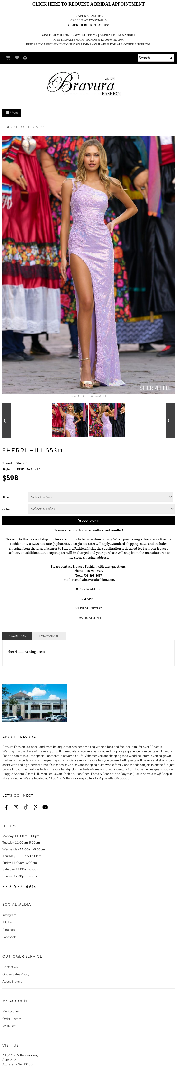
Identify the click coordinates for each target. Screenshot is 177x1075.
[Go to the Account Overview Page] (25, 58)
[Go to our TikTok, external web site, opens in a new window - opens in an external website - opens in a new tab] (25, 807)
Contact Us (10, 967)
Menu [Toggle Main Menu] (12, 113)
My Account (10, 1011)
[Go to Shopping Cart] (8, 58)
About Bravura (12, 981)
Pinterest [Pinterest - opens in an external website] (8, 930)
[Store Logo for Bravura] (88, 84)
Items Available (48, 636)
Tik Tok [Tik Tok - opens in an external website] (7, 922)
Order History (11, 1019)
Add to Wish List (88, 589)
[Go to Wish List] (17, 58)
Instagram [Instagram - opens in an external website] (9, 915)
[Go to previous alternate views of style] (6, 420)
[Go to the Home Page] (7, 127)
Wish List (8, 1026)
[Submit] (171, 58)
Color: (6, 509)
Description (17, 636)
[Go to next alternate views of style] (170, 420)
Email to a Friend (89, 618)
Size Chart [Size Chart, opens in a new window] (88, 599)
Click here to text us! (88, 25)
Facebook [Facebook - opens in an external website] (9, 937)
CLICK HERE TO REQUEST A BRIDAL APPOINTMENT (88, 4)
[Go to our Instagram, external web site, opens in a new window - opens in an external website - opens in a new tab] (15, 807)
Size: (5, 497)
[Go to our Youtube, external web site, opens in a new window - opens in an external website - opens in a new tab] (45, 807)
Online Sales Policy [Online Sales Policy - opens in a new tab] (88, 608)
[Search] (156, 58)
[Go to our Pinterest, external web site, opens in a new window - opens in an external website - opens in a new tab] (35, 807)
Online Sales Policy (15, 974)
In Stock (33, 469)
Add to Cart (88, 521)
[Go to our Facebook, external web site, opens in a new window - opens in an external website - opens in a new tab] (6, 807)
